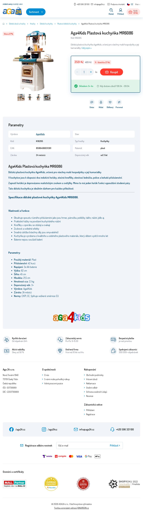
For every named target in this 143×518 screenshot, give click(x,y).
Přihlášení (90, 410)
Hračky (32, 23)
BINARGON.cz (83, 508)
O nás (46, 375)
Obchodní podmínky (94, 375)
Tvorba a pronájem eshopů (65, 508)
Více (136, 4)
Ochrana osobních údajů (96, 391)
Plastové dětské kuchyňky (67, 23)
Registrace (90, 414)
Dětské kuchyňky (46, 23)
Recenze (89, 396)
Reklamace (91, 383)
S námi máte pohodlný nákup (57, 379)
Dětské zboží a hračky (17, 23)
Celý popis (86, 48)
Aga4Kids (40, 134)
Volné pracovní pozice (53, 383)
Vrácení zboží (91, 379)
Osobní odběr (91, 387)
